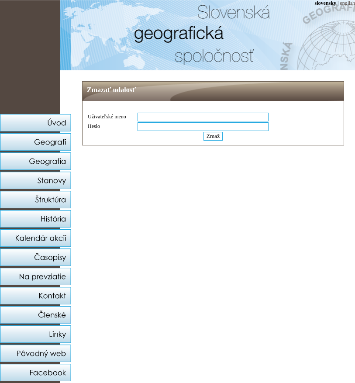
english (347, 3)
